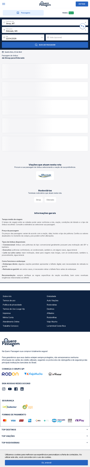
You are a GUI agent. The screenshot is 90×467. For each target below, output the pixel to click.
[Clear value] (42, 37)
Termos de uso (9, 300)
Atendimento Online (11, 321)
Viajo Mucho (52, 321)
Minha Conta (8, 317)
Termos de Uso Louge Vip (14, 309)
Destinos (50, 309)
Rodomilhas (52, 317)
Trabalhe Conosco (10, 326)
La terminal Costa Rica (56, 326)
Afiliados (50, 313)
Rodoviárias (52, 305)
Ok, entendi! (46, 462)
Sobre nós (7, 296)
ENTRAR (82, 4)
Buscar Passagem (45, 44)
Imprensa (7, 313)
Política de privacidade (12, 305)
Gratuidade (51, 296)
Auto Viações (52, 300)
